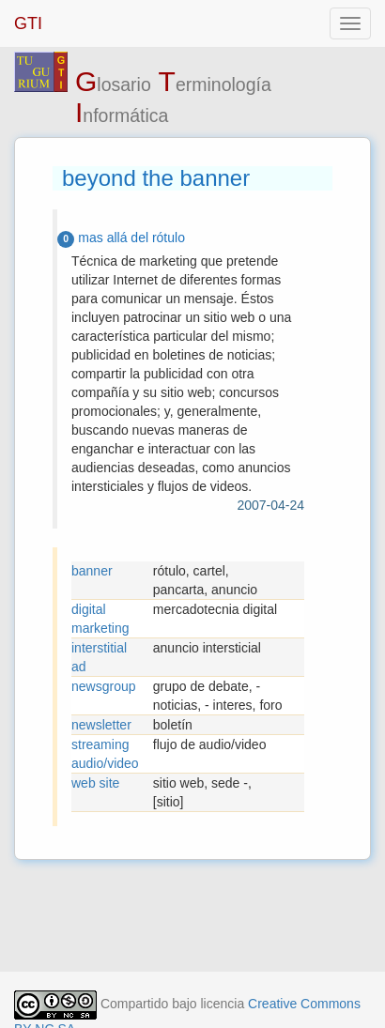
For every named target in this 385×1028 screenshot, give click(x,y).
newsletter (101, 724)
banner (92, 570)
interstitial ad (99, 657)
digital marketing (100, 619)
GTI (28, 23)
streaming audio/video (105, 754)
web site (95, 782)
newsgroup (103, 686)
